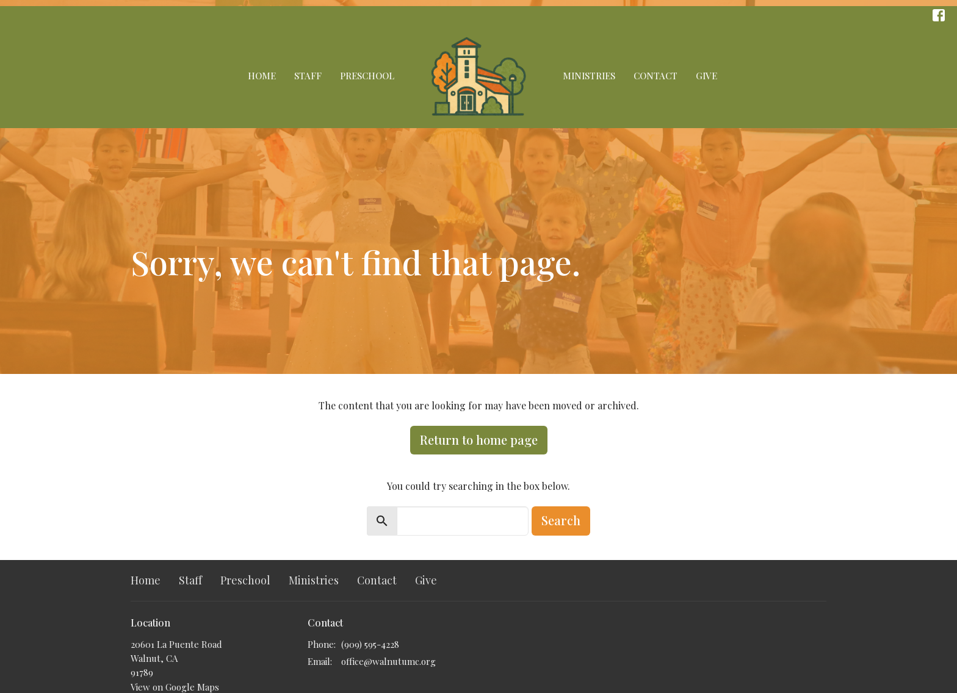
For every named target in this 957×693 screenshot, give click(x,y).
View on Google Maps (175, 687)
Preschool (367, 76)
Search (560, 520)
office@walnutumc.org (388, 661)
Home (262, 76)
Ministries (589, 76)
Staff (308, 76)
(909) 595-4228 (370, 644)
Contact (655, 76)
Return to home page (479, 439)
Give (706, 76)
